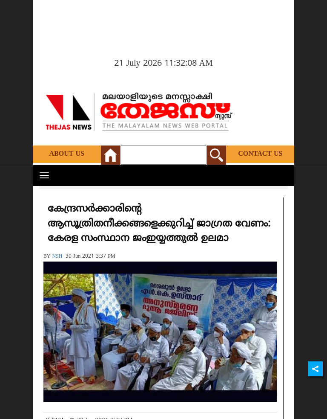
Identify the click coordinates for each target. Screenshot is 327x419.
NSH (57, 256)
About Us (66, 154)
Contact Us (260, 154)
